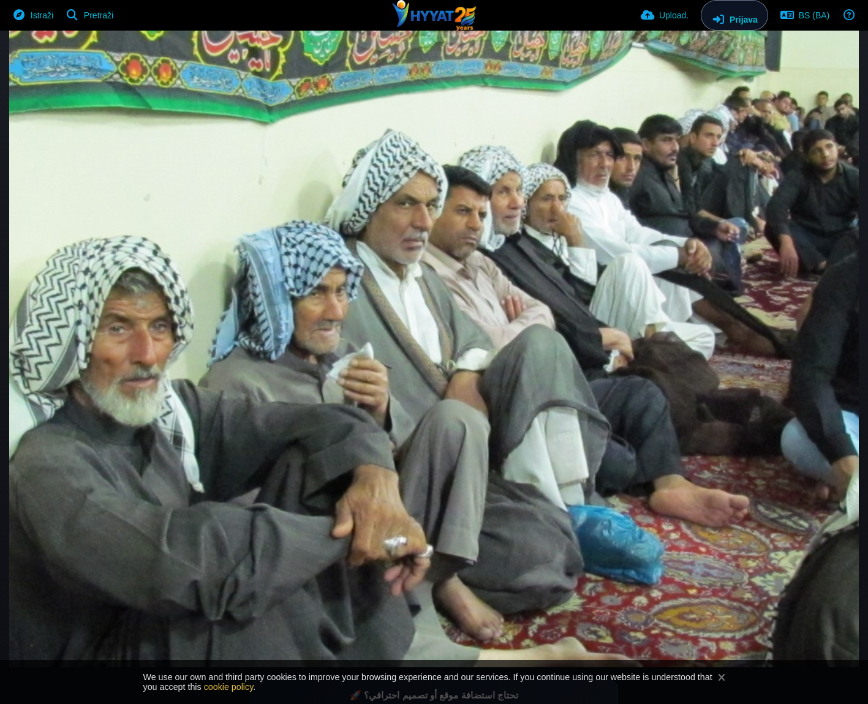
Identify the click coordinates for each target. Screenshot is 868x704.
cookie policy (229, 687)
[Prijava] (734, 15)
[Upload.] (665, 15)
